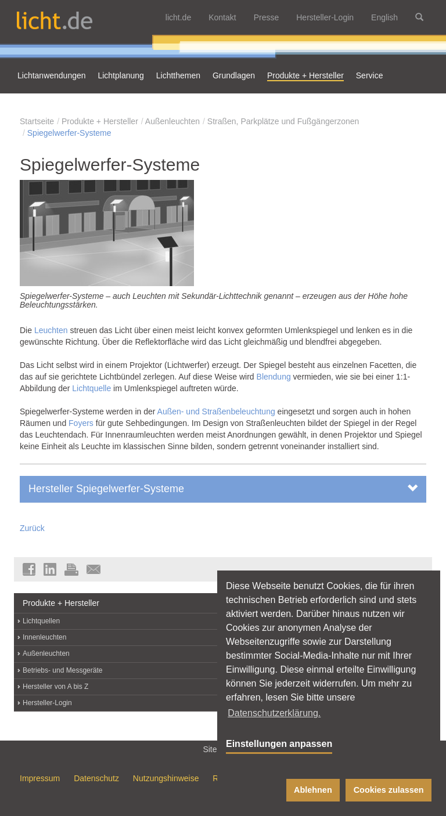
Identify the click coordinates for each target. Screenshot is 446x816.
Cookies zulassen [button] (389, 790)
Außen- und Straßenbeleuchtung (216, 411)
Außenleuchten (172, 121)
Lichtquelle (91, 388)
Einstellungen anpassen (279, 744)
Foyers (81, 423)
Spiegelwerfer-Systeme (69, 133)
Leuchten (51, 330)
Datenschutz (96, 778)
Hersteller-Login (325, 17)
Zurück (32, 528)
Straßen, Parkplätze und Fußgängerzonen (283, 121)
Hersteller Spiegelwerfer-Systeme (223, 488)
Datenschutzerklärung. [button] (274, 713)
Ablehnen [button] (313, 790)
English (384, 17)
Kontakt (222, 17)
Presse (266, 17)
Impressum (40, 778)
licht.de (178, 17)
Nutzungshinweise (166, 778)
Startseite (37, 121)
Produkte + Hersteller (100, 121)
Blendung (274, 376)
